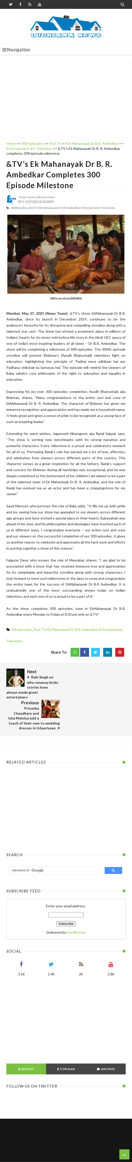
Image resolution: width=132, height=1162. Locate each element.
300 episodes (21, 629)
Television (14, 641)
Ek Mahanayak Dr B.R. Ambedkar (72, 629)
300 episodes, (19, 207)
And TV (40, 629)
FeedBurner (76, 901)
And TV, (33, 207)
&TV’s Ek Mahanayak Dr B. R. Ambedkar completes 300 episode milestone (59, 174)
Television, (108, 207)
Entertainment (110, 629)
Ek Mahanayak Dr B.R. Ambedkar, (60, 207)
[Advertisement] (66, 96)
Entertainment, (91, 207)
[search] (55, 839)
